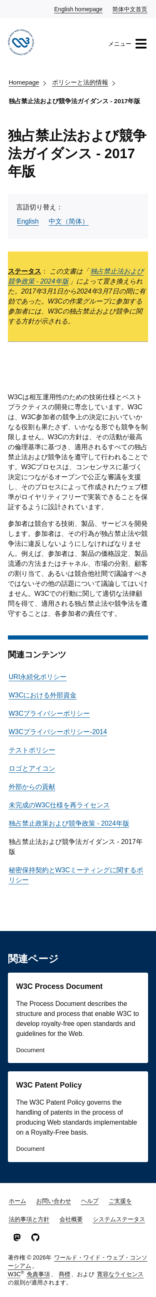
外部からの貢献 (32, 786)
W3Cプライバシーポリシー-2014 (58, 731)
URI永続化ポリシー (38, 676)
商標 (64, 1274)
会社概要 (71, 1219)
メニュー (127, 43)
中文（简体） (69, 221)
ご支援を (120, 1200)
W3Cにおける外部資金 (43, 695)
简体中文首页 (130, 8)
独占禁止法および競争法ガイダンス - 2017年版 (75, 101)
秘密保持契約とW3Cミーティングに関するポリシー (76, 875)
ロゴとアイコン (32, 768)
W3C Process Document (59, 986)
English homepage (78, 8)
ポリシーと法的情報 (80, 82)
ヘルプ (90, 1200)
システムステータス (119, 1219)
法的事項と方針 (29, 1219)
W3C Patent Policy (49, 1085)
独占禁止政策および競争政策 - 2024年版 (69, 823)
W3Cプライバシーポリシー (49, 713)
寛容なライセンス (120, 1274)
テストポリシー (32, 750)
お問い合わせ (53, 1200)
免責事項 (38, 1274)
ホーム (17, 1200)
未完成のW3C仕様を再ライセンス (59, 805)
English (28, 221)
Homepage (24, 82)
